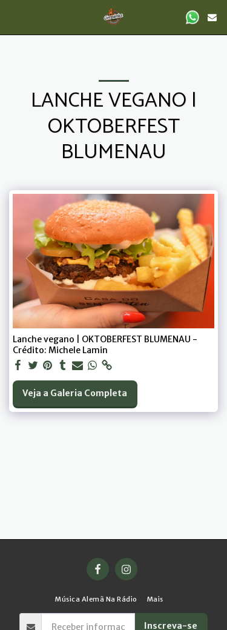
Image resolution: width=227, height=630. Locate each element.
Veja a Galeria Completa (74, 393)
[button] (13, 16)
